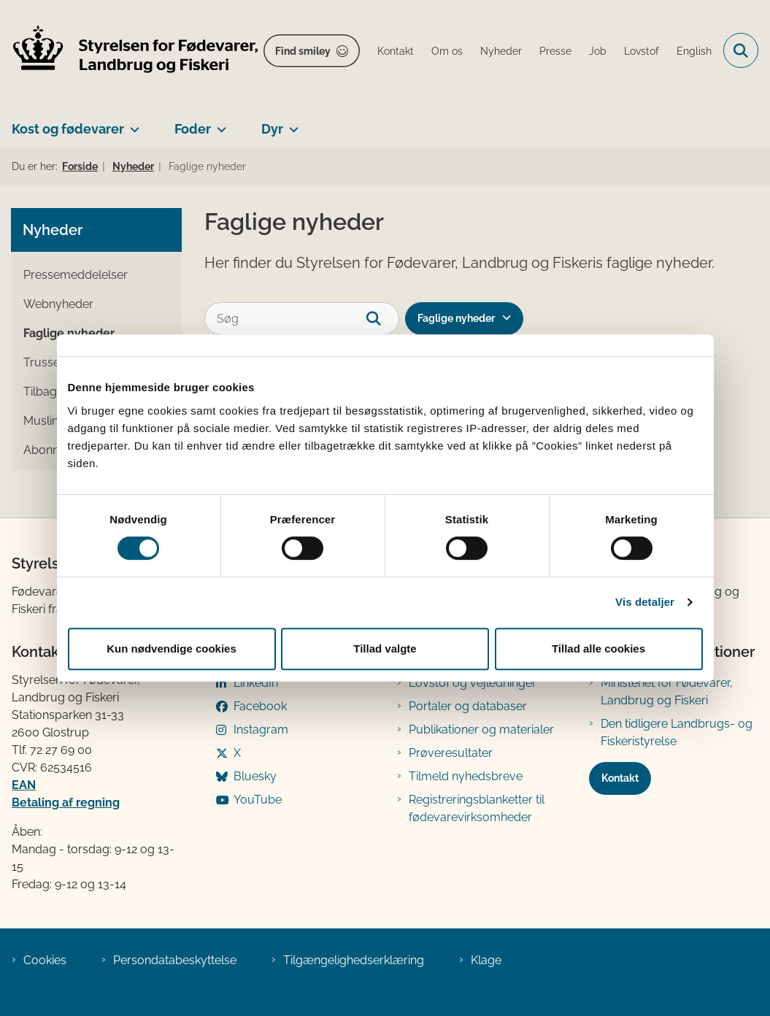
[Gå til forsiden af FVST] (130, 50)
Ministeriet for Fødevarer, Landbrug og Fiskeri (667, 691)
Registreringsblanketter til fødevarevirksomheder (476, 808)
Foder (192, 128)
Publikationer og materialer (481, 729)
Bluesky (255, 776)
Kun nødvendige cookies (171, 648)
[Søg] (301, 318)
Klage (486, 960)
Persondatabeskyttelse (174, 960)
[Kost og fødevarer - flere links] (131, 123)
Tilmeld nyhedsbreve (466, 776)
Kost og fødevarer (68, 128)
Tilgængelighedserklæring (353, 960)
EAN (24, 785)
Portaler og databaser (468, 706)
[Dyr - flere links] (291, 123)
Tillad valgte (384, 648)
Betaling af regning (66, 802)
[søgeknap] (382, 318)
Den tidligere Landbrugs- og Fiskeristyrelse (676, 732)
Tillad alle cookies (598, 648)
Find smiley (303, 51)
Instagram (261, 729)
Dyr (272, 128)
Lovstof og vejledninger (472, 683)
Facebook (260, 706)
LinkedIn (256, 683)
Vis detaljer (644, 602)
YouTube (258, 800)
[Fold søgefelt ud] (740, 50)
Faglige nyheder (456, 318)
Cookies (44, 960)
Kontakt (620, 778)
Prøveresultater (451, 753)
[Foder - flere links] (218, 123)
